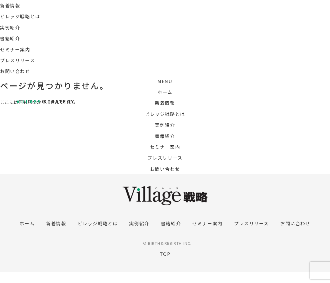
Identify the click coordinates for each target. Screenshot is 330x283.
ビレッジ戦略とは (165, 114)
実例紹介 (165, 124)
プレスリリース (164, 157)
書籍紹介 (165, 136)
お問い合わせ (165, 168)
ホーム (165, 92)
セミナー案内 (165, 146)
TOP (165, 253)
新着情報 (165, 102)
